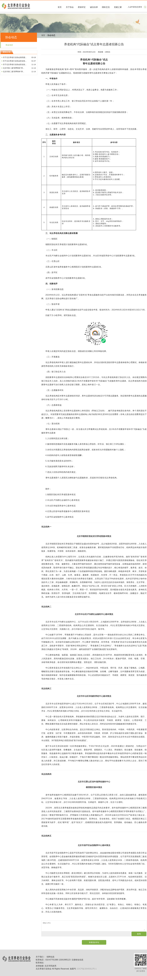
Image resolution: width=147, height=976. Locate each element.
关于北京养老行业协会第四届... (15, 57)
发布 (139, 934)
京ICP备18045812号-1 (86, 969)
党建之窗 (118, 7)
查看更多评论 (94, 942)
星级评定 (82, 7)
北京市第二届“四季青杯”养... (13, 68)
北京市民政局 (50, 966)
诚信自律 (94, 7)
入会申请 (131, 7)
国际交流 (106, 7)
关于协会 (70, 7)
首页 (60, 7)
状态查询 (138, 7)
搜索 (145, 7)
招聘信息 (50, 957)
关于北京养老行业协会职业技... (15, 61)
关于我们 (40, 957)
